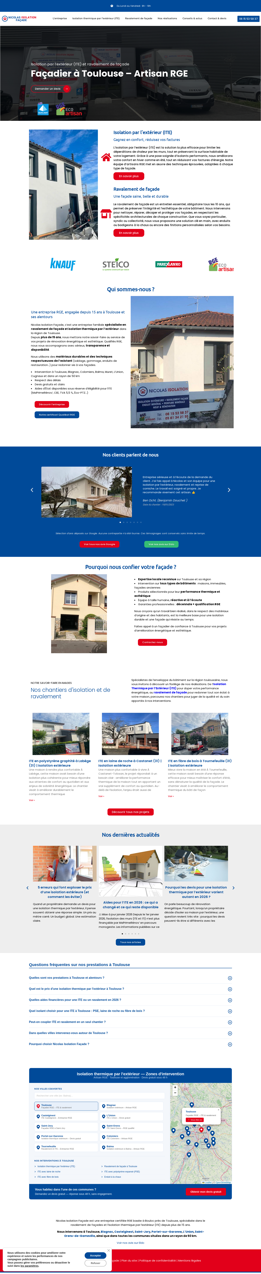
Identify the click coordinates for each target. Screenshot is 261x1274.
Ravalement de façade (138, 18)
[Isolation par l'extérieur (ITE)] (106, 157)
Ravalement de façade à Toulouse (119, 1168)
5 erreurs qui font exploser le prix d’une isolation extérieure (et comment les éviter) (65, 893)
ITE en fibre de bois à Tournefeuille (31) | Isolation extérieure (200, 763)
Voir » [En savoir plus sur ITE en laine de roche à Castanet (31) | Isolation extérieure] (101, 796)
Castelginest (123, 1233)
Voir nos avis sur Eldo (130, 1244)
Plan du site (129, 1262)
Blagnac (107, 1233)
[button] (32, 490)
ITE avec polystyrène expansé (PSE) (120, 1173)
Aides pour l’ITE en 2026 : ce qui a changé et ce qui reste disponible (130, 905)
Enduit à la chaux (111, 1178)
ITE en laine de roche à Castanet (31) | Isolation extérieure (129, 763)
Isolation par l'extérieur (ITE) (142, 132)
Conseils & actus (192, 18)
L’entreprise (60, 18)
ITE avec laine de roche (47, 1173)
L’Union (188, 1233)
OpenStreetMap (223, 1184)
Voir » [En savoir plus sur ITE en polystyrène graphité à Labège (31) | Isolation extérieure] (32, 800)
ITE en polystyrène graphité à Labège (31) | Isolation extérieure (60, 763)
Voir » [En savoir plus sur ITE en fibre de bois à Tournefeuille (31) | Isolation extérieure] (171, 796)
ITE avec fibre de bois (46, 1178)
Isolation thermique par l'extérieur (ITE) (54, 1168)
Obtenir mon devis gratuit (205, 1193)
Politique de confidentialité (157, 1262)
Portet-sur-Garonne (167, 1233)
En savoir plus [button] (129, 176)
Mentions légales (189, 1262)
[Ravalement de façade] (106, 213)
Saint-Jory (142, 1233)
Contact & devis (217, 18)
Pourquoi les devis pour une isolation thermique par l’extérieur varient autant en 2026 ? (196, 893)
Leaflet (207, 1184)
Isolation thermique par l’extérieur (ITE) (96, 18)
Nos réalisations (167, 18)
